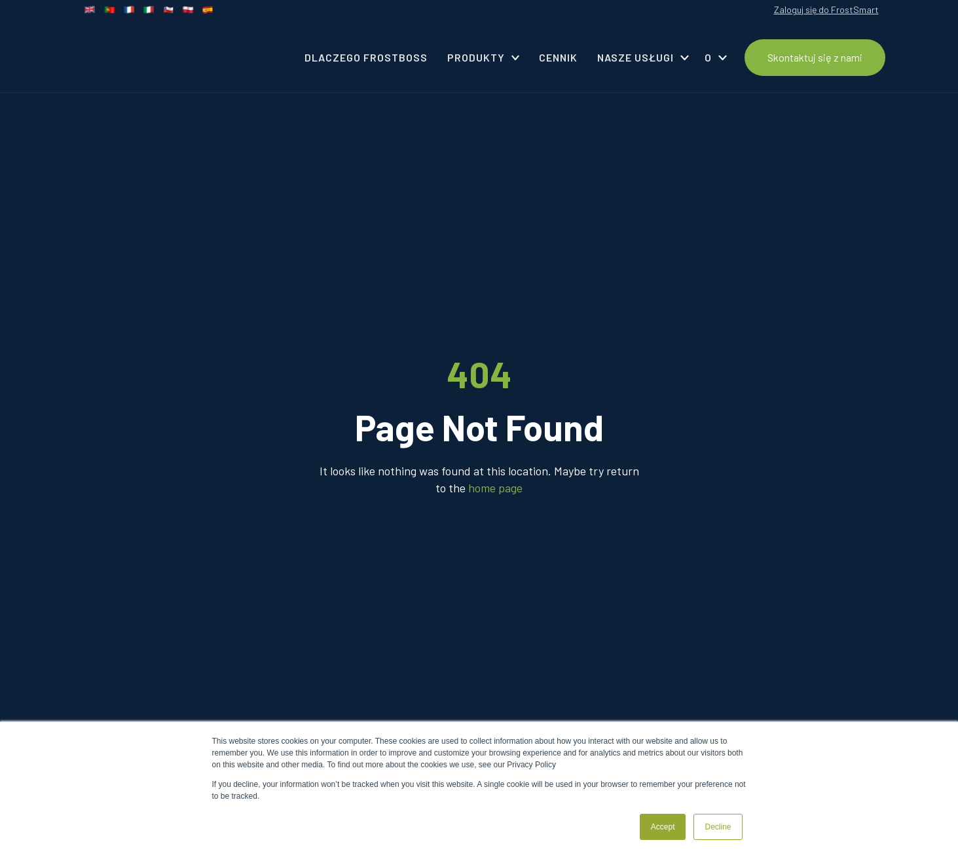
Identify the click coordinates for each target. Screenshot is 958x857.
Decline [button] (718, 826)
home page (495, 488)
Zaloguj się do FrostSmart (826, 9)
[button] (483, 57)
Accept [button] (663, 826)
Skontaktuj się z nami (814, 57)
